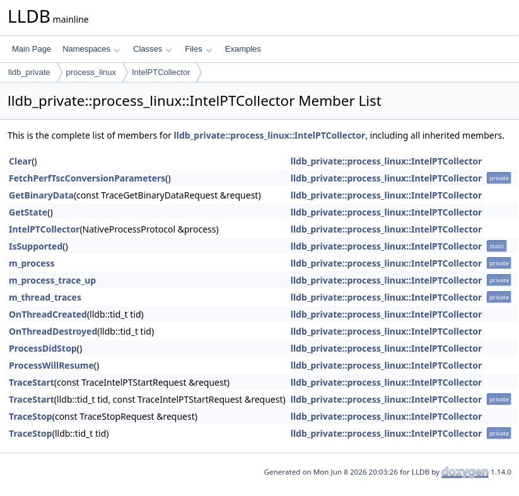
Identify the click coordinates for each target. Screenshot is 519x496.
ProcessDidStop (43, 348)
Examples (243, 49)
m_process (32, 263)
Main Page (31, 49)
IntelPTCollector (161, 72)
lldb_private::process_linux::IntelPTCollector (270, 135)
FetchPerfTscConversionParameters (87, 178)
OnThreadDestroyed (53, 331)
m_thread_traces (45, 297)
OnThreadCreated (48, 314)
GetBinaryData (41, 195)
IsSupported (35, 246)
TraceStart (31, 382)
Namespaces (91, 49)
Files (198, 49)
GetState (28, 212)
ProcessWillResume (51, 365)
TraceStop (30, 416)
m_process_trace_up (52, 280)
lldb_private (29, 72)
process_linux (91, 72)
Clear (20, 161)
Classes (152, 49)
